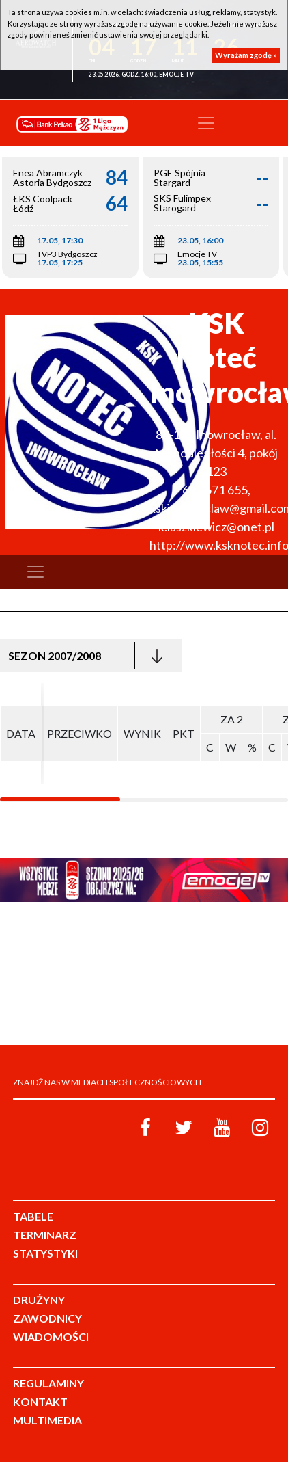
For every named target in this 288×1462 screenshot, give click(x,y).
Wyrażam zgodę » (246, 55)
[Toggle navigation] (206, 123)
